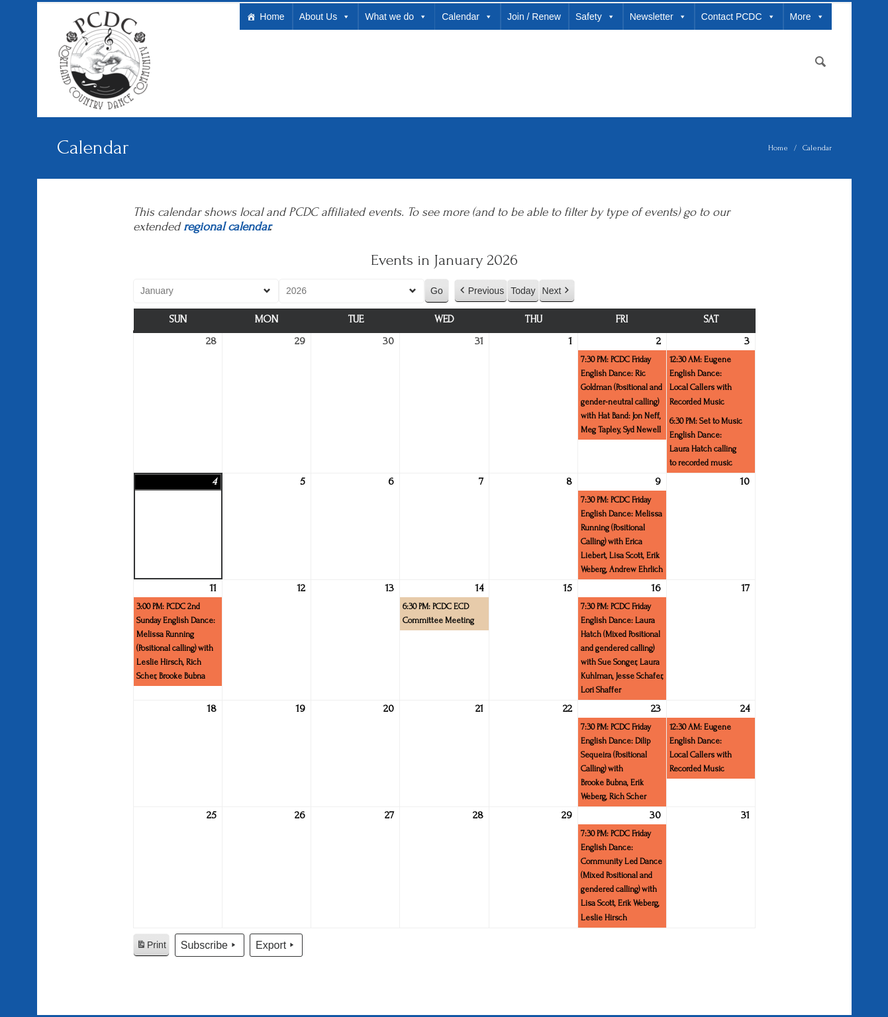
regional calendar (226, 227)
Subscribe (209, 945)
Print (151, 947)
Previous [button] (480, 291)
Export (275, 945)
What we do (396, 16)
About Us (325, 16)
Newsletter (658, 16)
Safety (595, 16)
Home (272, 16)
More (807, 16)
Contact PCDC (738, 16)
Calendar (467, 16)
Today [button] (523, 290)
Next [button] (556, 291)
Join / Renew (534, 16)
